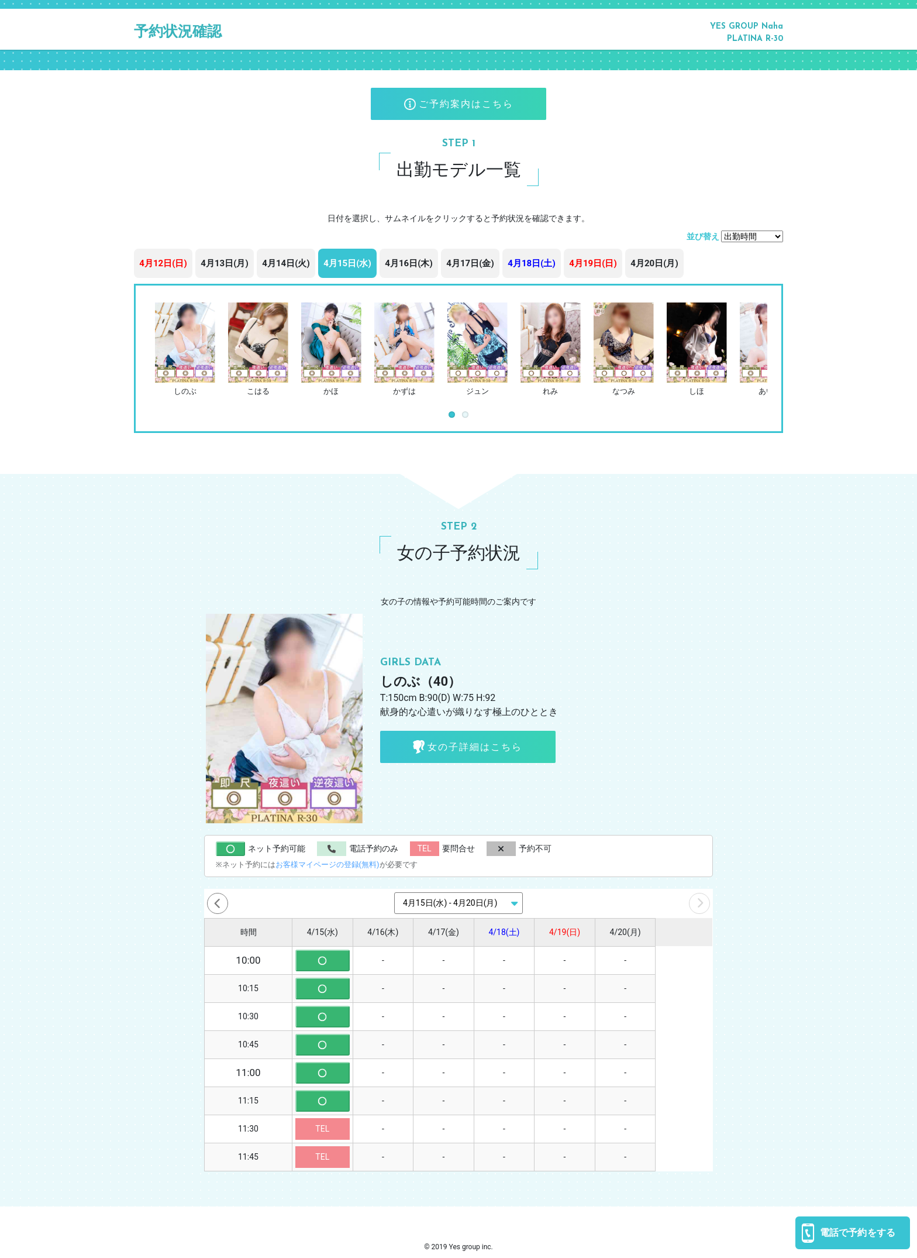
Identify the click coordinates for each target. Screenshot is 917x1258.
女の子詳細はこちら (467, 747)
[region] (458, 266)
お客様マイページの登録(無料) (327, 864)
